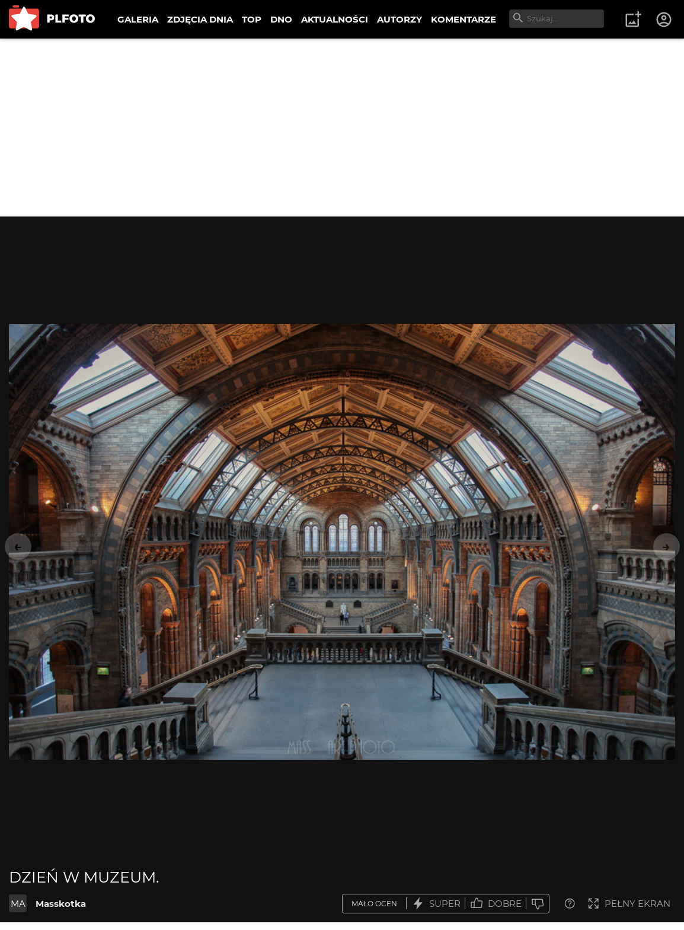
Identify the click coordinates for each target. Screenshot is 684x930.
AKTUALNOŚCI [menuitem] (334, 19)
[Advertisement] (342, 127)
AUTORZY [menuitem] (399, 19)
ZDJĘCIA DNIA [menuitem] (200, 19)
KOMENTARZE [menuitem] (463, 19)
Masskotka (61, 903)
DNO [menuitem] (281, 19)
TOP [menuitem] (251, 19)
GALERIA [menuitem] (137, 19)
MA (18, 903)
